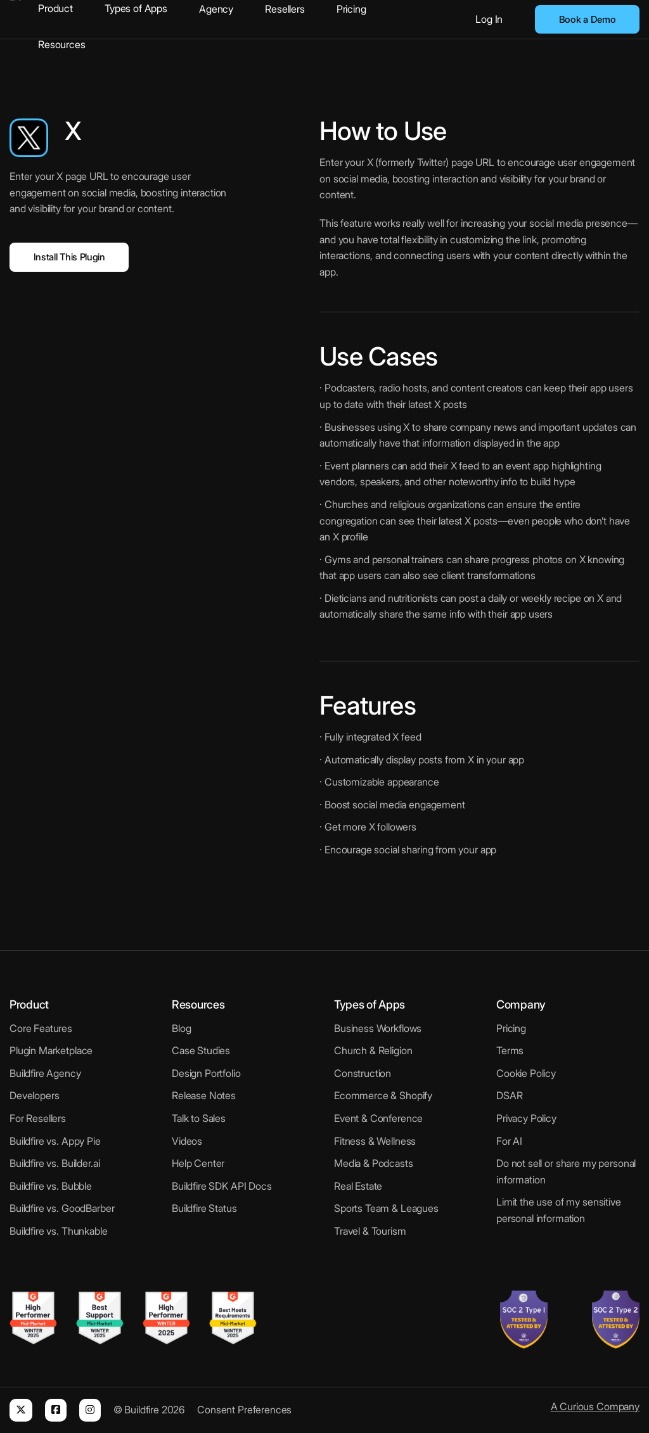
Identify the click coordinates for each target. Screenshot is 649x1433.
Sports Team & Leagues (386, 1208)
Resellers (285, 9)
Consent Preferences (244, 1409)
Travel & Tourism (370, 1231)
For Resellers (38, 1118)
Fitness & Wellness (375, 1141)
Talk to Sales (199, 1118)
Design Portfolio (206, 1073)
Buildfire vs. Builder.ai (55, 1163)
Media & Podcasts (373, 1163)
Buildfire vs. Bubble (51, 1186)
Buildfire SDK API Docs (222, 1186)
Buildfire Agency (45, 1073)
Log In (489, 19)
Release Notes (204, 1095)
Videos (187, 1141)
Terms (510, 1050)
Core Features (41, 1028)
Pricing (351, 9)
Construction (362, 1073)
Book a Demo (587, 19)
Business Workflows (377, 1028)
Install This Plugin (69, 257)
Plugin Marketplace (51, 1050)
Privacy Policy (526, 1118)
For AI (509, 1141)
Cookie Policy (526, 1073)
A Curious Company (595, 1406)
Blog (181, 1028)
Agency (216, 9)
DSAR (509, 1095)
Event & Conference (378, 1118)
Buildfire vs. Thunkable (59, 1231)
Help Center (198, 1163)
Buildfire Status (204, 1208)
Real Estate (358, 1186)
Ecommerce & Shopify (383, 1095)
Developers (35, 1095)
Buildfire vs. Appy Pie (55, 1141)
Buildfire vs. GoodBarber (62, 1208)
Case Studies (201, 1050)
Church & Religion (373, 1050)
